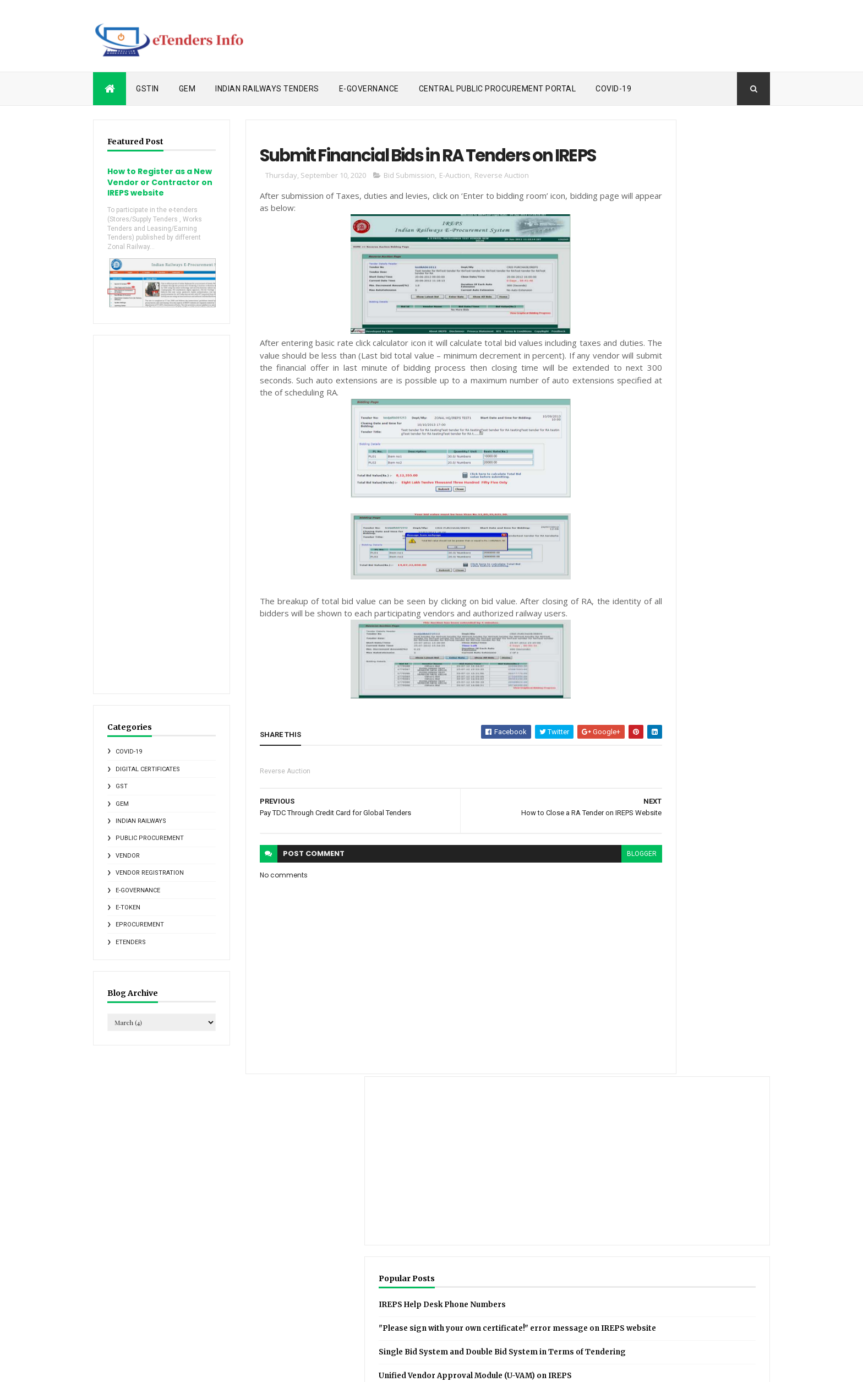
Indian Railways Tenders (267, 88)
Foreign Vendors (584, 1223)
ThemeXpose (149, 1366)
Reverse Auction (476, 212)
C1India (570, 1184)
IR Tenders (728, 579)
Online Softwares (585, 1281)
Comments (350, 1200)
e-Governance (369, 88)
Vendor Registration (150, 884)
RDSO (661, 1281)
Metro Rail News (671, 1261)
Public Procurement (150, 849)
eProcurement (140, 936)
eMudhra (630, 1319)
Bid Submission (383, 212)
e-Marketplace (581, 1319)
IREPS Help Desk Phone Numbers (681, 348)
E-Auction (428, 212)
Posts (342, 1182)
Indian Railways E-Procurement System (681, 1242)
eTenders (131, 953)
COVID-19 (613, 88)
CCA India (611, 1184)
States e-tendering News (627, 1300)
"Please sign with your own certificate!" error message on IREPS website (676, 383)
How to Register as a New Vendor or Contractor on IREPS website (149, 187)
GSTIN (147, 88)
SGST (567, 1300)
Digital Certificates (148, 780)
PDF (632, 1281)
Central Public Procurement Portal (497, 88)
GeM (187, 88)
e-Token (128, 919)
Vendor (128, 866)
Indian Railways (141, 832)
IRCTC (718, 1223)
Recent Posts (645, 579)
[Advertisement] (569, 36)
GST (122, 797)
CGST (648, 1184)
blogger (559, 903)
